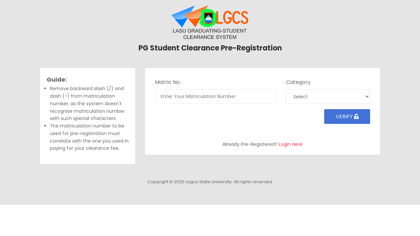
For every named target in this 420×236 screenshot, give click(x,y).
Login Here (291, 144)
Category (298, 82)
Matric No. (168, 82)
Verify (347, 116)
